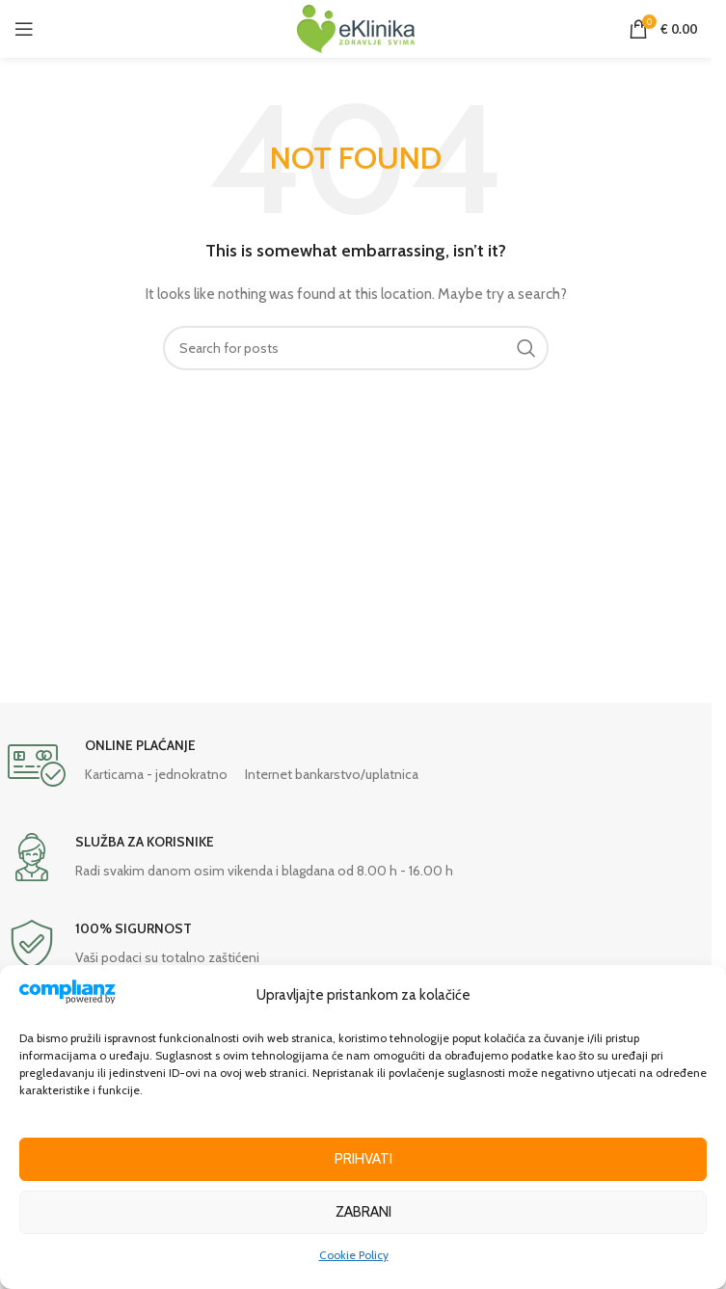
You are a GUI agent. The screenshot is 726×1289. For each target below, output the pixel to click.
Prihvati (363, 1159)
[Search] (356, 348)
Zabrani (363, 1212)
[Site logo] (356, 27)
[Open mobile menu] (24, 29)
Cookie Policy (354, 1255)
